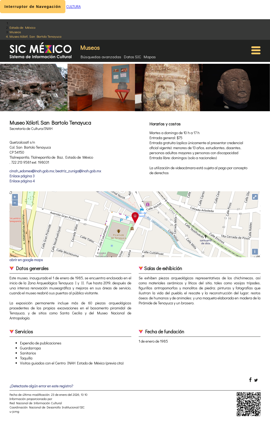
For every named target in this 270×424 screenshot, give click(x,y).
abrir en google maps (26, 259)
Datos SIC (132, 56)
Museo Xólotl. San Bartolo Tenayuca (35, 36)
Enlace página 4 (22, 180)
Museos (15, 32)
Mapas (150, 56)
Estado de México (22, 27)
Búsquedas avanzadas (101, 56)
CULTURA (73, 6)
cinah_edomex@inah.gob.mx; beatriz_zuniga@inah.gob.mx (55, 170)
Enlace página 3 (22, 175)
